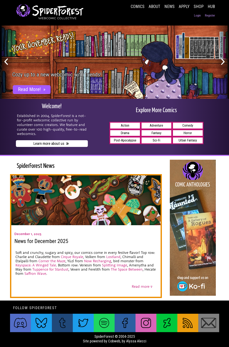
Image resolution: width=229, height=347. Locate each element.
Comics (138, 6)
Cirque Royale (72, 256)
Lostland (113, 256)
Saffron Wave (35, 273)
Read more (142, 286)
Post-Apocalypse (125, 140)
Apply (184, 6)
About (154, 6)
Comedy (187, 125)
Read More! (31, 89)
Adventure (156, 125)
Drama (125, 133)
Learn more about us (51, 144)
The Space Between (127, 269)
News (169, 6)
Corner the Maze (51, 260)
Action (125, 125)
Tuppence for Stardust (50, 269)
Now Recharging (97, 260)
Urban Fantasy (188, 140)
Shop (198, 6)
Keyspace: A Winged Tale (35, 265)
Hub (211, 6)
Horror (187, 133)
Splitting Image (114, 265)
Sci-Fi (156, 140)
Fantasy (156, 133)
